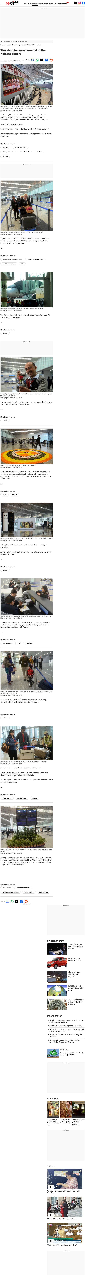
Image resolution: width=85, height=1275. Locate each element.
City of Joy (6, 147)
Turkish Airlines (21, 798)
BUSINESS (35, 3)
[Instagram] (79, 3)
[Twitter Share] (41, 60)
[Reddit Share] (50, 60)
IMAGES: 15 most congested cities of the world (76, 988)
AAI (20, 643)
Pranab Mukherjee (20, 147)
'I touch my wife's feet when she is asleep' (61, 1245)
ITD (22, 264)
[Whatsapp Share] (36, 60)
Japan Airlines (7, 798)
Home (2, 45)
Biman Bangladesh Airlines (11, 892)
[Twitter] (75, 3)
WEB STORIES (53, 1099)
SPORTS (51, 3)
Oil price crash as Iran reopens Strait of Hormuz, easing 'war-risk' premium (67, 1021)
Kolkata (39, 152)
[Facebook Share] (46, 60)
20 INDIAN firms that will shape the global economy (75, 1002)
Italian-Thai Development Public (12, 259)
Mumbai (5, 156)
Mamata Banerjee (8, 643)
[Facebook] (83, 3)
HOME (25, 3)
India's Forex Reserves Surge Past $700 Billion (66, 1026)
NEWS (29, 3)
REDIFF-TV (64, 3)
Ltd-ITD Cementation (9, 264)
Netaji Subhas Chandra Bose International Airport (17, 152)
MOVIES (40, 3)
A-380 (4, 494)
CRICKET (46, 3)
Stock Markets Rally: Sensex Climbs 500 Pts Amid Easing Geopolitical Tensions (65, 1041)
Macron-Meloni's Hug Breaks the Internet (61, 1219)
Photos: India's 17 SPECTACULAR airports (74, 974)
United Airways (29, 892)
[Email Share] (32, 60)
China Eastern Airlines (23, 888)
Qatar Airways (43, 892)
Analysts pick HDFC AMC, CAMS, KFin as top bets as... (71, 1054)
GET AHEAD (57, 3)
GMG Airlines (7, 888)
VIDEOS (50, 1166)
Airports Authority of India (35, 259)
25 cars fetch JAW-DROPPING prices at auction (75, 946)
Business (8, 45)
